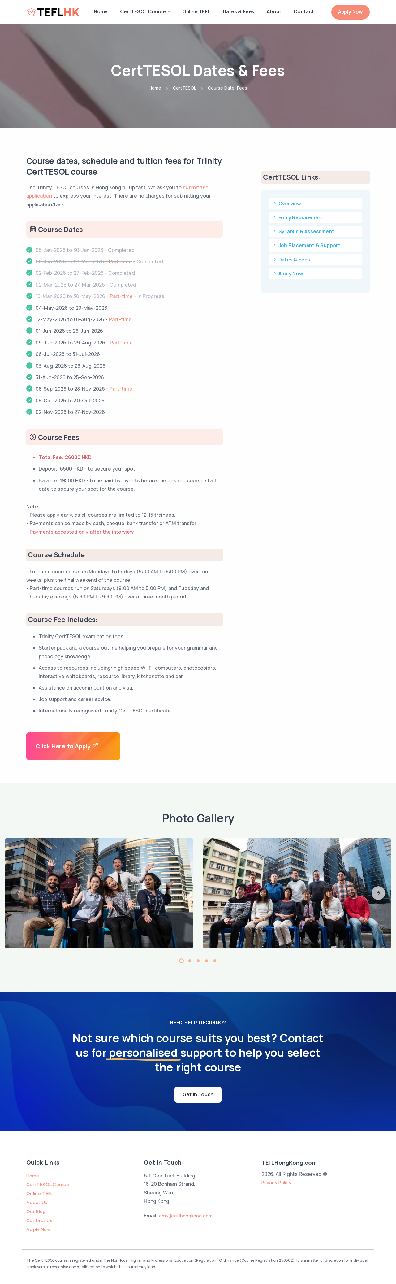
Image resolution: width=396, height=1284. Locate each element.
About (274, 11)
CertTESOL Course (143, 11)
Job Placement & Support (306, 245)
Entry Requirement (297, 217)
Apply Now (350, 11)
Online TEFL (196, 11)
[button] (378, 893)
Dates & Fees (239, 11)
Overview (286, 203)
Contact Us (39, 1220)
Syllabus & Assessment (303, 231)
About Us (37, 1202)
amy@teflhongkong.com (186, 1215)
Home (101, 11)
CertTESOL (184, 88)
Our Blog (36, 1211)
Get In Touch (198, 1094)
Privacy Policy (276, 1182)
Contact (304, 11)
